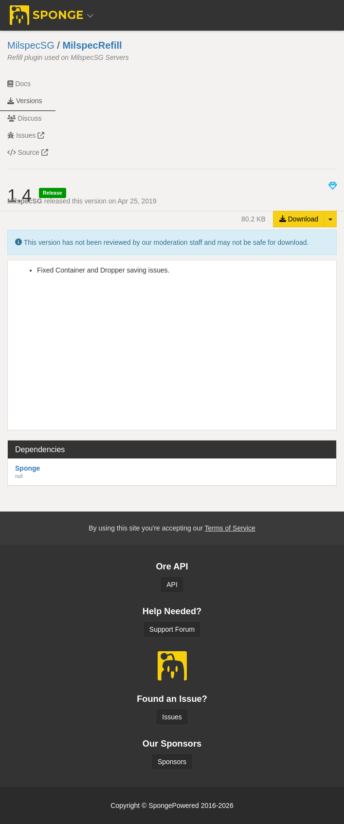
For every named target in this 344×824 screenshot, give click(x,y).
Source (27, 152)
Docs (19, 84)
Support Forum (172, 629)
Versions (24, 101)
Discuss (24, 118)
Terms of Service (229, 528)
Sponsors (172, 762)
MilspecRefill (92, 45)
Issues (25, 135)
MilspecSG (30, 45)
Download (298, 219)
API (172, 584)
